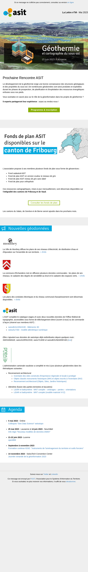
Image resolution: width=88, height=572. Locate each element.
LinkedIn (54, 474)
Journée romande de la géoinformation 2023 (27, 456)
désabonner (70, 481)
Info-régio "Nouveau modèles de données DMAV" (29, 432)
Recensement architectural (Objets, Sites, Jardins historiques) (40, 381)
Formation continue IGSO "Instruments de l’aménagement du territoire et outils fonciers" (46, 448)
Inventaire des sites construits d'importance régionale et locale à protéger (45, 376)
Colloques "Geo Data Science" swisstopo (25, 423)
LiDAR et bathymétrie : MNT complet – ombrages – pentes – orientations (45, 390)
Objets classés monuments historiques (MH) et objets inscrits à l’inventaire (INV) (48, 379)
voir (70, 340)
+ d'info (43, 252)
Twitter (46, 474)
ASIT (33, 479)
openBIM (12, 440)
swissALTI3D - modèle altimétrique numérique (27, 330)
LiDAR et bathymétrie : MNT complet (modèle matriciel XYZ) (39, 392)
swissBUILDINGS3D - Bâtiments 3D (23, 327)
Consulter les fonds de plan (44, 203)
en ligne (71, 2)
